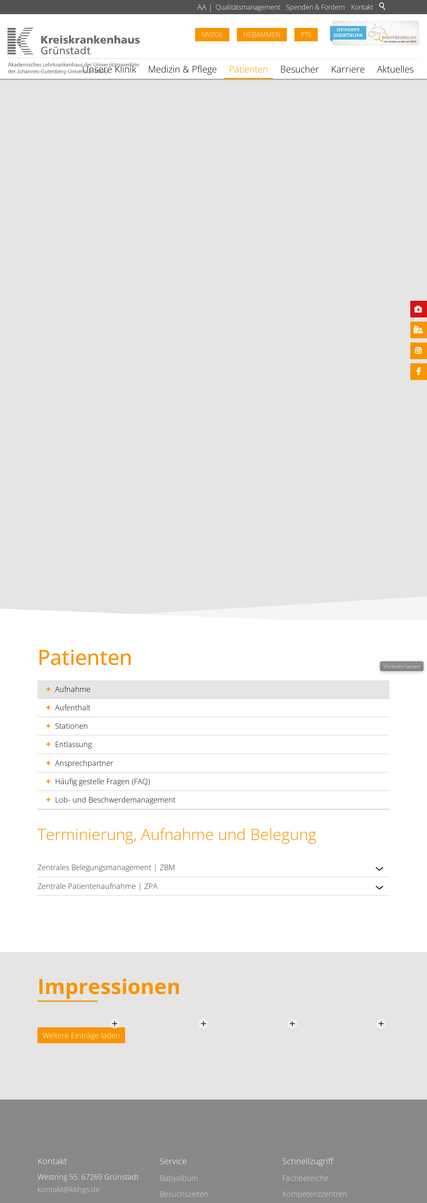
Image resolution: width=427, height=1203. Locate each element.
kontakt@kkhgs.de (69, 1189)
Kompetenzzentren (314, 1194)
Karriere (348, 69)
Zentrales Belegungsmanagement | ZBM (212, 868)
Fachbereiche (305, 1178)
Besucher (299, 69)
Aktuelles (395, 69)
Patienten (248, 69)
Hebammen (262, 34)
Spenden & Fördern (315, 7)
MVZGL (212, 34)
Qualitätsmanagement (248, 7)
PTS (306, 34)
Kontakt (362, 7)
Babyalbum (179, 1178)
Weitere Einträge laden (81, 1035)
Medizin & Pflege (182, 69)
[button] (379, 868)
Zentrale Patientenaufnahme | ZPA (212, 887)
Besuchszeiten (184, 1194)
